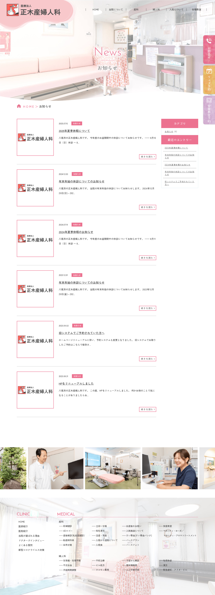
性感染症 (167, 560)
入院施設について (135, 530)
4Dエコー (68, 530)
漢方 (165, 565)
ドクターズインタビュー (31, 540)
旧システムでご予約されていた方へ (81, 333)
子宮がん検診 (132, 560)
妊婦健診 (67, 526)
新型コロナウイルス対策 (31, 549)
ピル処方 (100, 565)
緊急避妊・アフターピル (175, 569)
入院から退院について (107, 540)
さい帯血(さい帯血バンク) (139, 535)
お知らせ (76, 123)
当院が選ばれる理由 (29, 535)
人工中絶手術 (132, 569)
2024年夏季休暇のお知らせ (76, 232)
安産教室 (167, 526)
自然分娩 (67, 544)
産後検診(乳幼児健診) (73, 535)
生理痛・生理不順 (72, 560)
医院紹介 (23, 531)
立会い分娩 (101, 526)
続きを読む (147, 156)
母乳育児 (100, 530)
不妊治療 (100, 560)
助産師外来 (68, 540)
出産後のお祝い (133, 526)
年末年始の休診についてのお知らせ (81, 181)
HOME (96, 9)
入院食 (99, 544)
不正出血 (67, 565)
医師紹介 (23, 526)
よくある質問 (25, 545)
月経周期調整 (69, 569)
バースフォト (132, 544)
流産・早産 (101, 535)
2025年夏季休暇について (74, 131)
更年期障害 (131, 565)
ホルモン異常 (102, 569)
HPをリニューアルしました (76, 383)
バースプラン (132, 540)
